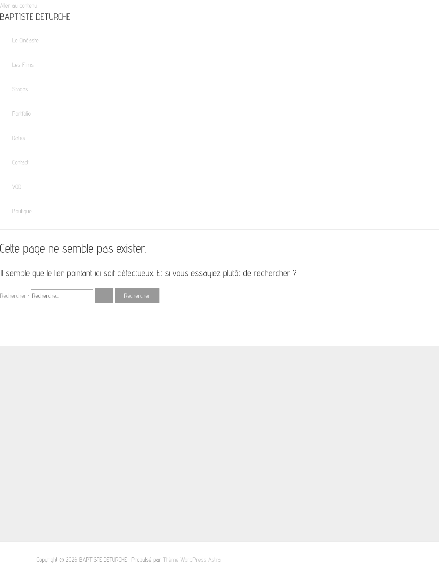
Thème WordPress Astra (192, 559)
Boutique (22, 211)
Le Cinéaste (25, 40)
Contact (20, 162)
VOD (16, 186)
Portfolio (21, 113)
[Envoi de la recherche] (104, 295)
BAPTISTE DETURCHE (35, 16)
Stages (20, 89)
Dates (18, 138)
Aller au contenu (18, 5)
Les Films (23, 64)
